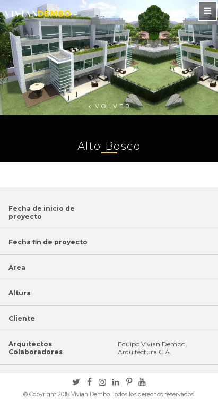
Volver (113, 106)
